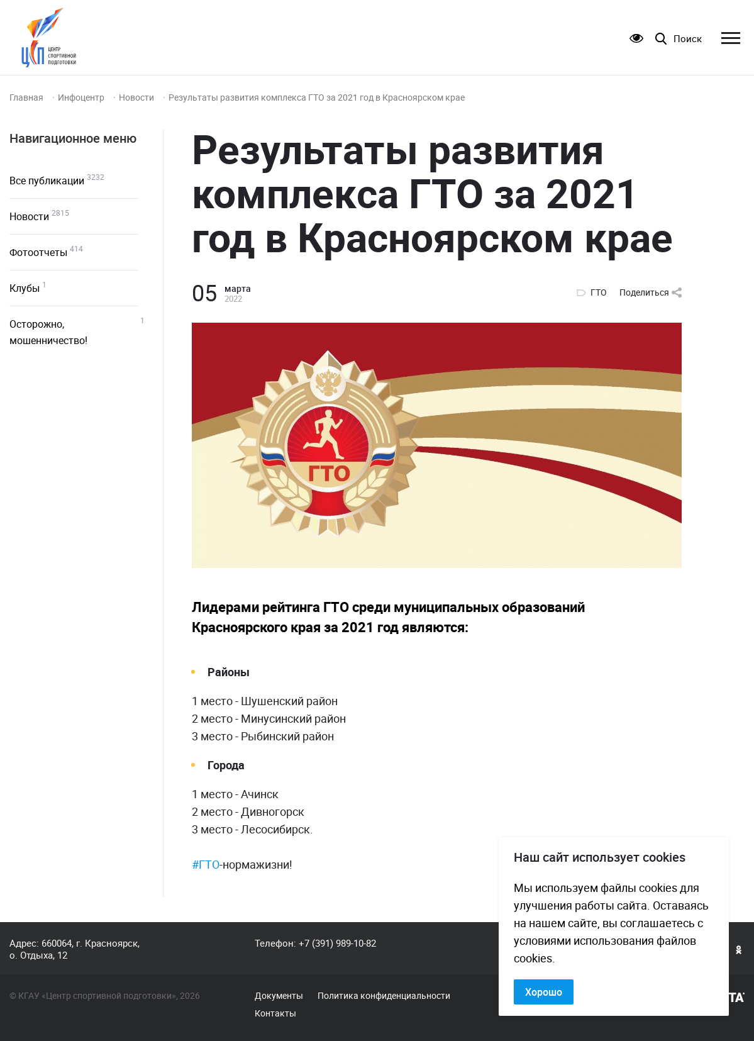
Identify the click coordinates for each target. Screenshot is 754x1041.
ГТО (598, 292)
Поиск (688, 39)
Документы (279, 995)
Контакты (275, 1013)
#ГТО (205, 864)
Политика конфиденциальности (384, 995)
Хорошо (543, 992)
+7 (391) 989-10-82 (337, 943)
